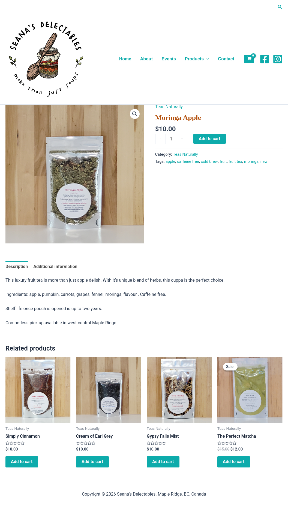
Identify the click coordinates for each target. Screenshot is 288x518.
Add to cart (210, 138)
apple (170, 161)
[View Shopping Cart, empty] (249, 59)
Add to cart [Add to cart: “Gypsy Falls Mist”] (163, 461)
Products (197, 59)
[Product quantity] (171, 139)
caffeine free (188, 161)
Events (169, 59)
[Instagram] (278, 59)
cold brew (209, 161)
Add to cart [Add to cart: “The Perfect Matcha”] (234, 461)
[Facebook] (264, 59)
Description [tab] (16, 266)
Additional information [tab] (55, 266)
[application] (206, 59)
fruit (223, 161)
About (147, 59)
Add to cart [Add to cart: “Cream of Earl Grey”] (92, 461)
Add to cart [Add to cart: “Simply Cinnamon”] (22, 461)
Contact (226, 59)
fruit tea (235, 161)
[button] (280, 7)
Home (126, 59)
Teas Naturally (169, 106)
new (264, 161)
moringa (251, 161)
